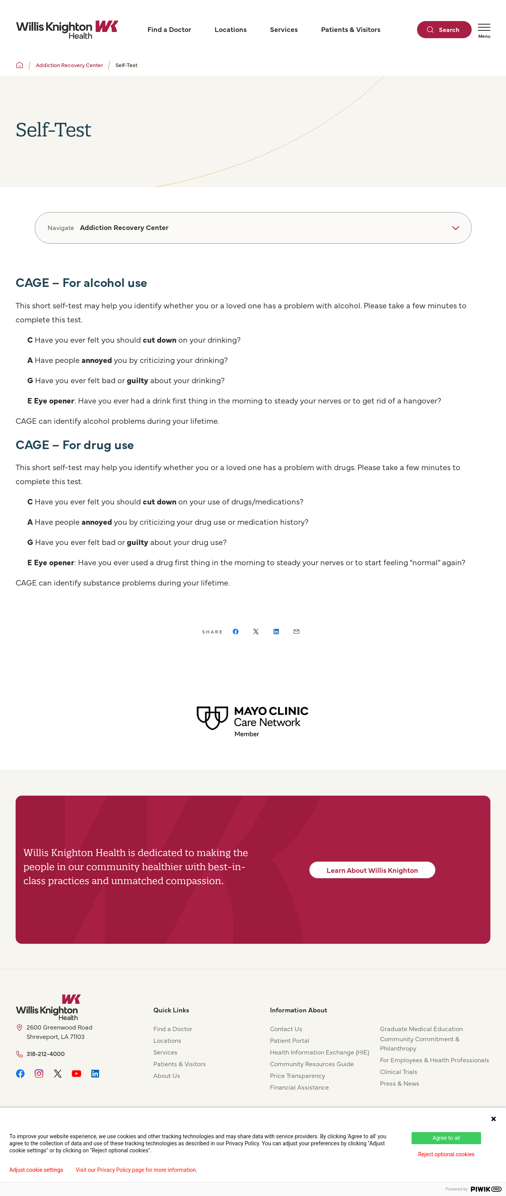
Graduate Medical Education (421, 1028)
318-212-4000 (46, 1053)
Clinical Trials (398, 1071)
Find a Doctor (172, 1028)
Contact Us (286, 1028)
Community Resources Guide (312, 1063)
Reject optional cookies (446, 1154)
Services (165, 1051)
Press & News (399, 1083)
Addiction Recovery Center (69, 65)
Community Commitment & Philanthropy (420, 1043)
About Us (166, 1075)
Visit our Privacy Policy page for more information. (136, 1170)
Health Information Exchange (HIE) (319, 1051)
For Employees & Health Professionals (434, 1059)
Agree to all (446, 1138)
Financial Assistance (299, 1087)
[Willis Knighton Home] (67, 29)
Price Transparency (297, 1075)
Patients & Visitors (179, 1063)
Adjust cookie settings (36, 1170)
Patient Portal (289, 1040)
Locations (167, 1040)
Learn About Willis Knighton (372, 870)
